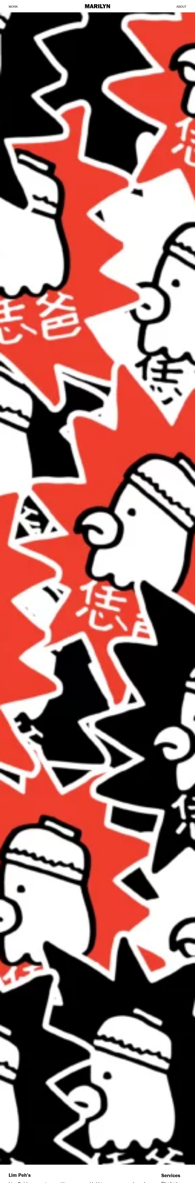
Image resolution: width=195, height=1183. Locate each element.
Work (13, 6)
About (181, 6)
